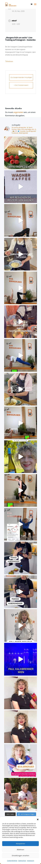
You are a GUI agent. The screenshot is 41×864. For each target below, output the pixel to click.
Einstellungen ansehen (20, 855)
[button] (38, 819)
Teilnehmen (9, 61)
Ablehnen (20, 849)
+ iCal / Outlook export (21, 85)
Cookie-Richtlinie (12, 861)
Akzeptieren (20, 843)
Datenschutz (22, 861)
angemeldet (18, 112)
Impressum (30, 861)
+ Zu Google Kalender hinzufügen (21, 77)
